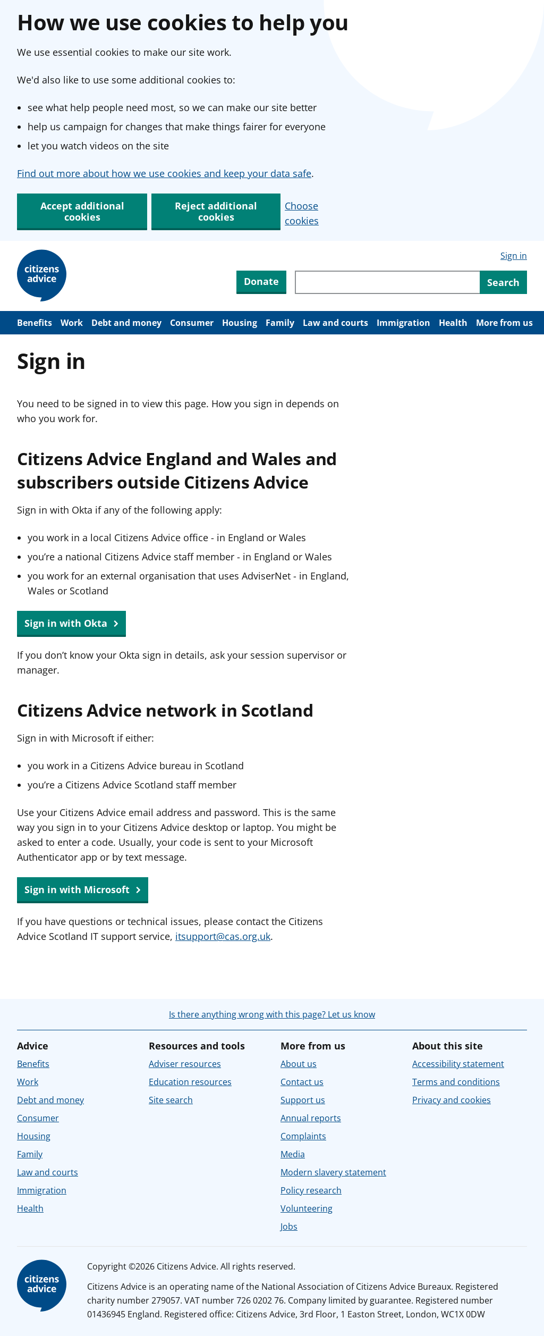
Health (453, 323)
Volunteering (306, 1208)
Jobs (289, 1226)
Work (72, 323)
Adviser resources (185, 1064)
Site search (171, 1100)
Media (292, 1154)
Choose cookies (302, 213)
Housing (239, 323)
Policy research (311, 1190)
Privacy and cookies (451, 1100)
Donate (261, 281)
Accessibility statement (458, 1064)
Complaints (303, 1136)
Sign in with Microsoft (82, 890)
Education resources (190, 1082)
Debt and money (126, 323)
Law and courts (335, 323)
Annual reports (310, 1118)
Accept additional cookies (82, 211)
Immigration (403, 323)
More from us (504, 323)
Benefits (34, 323)
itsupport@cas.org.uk (222, 936)
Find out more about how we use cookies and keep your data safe (164, 173)
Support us (302, 1100)
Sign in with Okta (71, 624)
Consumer (192, 323)
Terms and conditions (456, 1082)
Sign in (513, 256)
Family (280, 323)
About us (298, 1064)
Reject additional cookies (216, 211)
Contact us (302, 1082)
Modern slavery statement (333, 1172)
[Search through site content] (387, 282)
